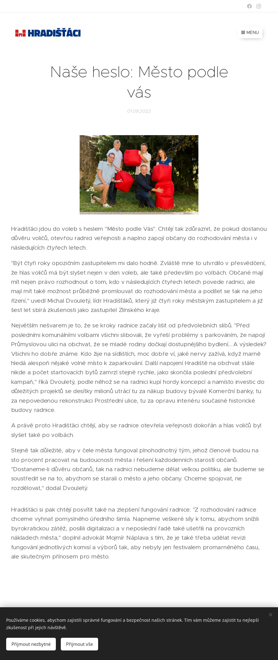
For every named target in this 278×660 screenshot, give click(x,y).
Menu (250, 32)
